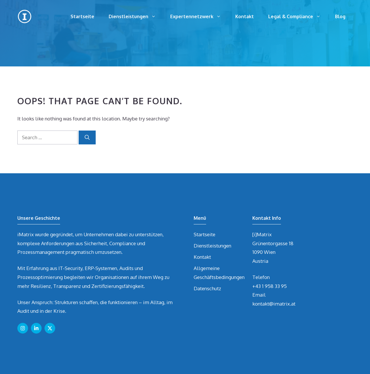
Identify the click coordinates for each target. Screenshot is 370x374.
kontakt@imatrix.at (273, 304)
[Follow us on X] (50, 328)
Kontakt (244, 16)
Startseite (82, 16)
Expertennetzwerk (199, 16)
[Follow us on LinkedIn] (36, 328)
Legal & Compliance (298, 16)
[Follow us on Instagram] (22, 328)
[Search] (87, 137)
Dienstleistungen (136, 16)
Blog (340, 16)
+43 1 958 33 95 (269, 286)
